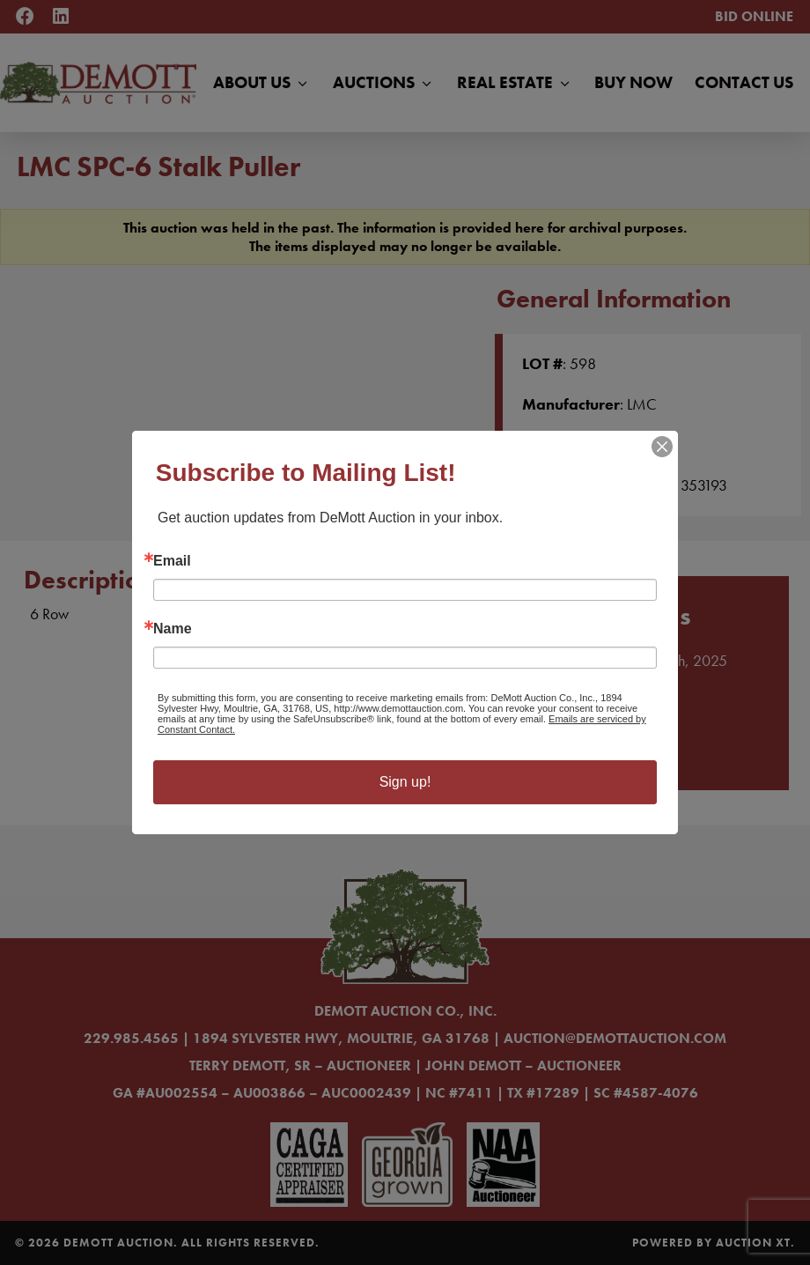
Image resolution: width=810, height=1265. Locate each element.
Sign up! (405, 781)
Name (172, 629)
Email (172, 561)
